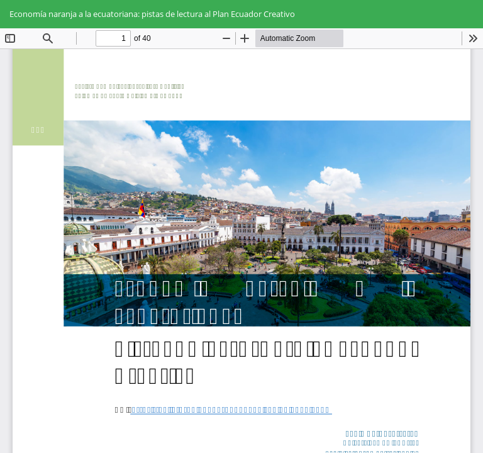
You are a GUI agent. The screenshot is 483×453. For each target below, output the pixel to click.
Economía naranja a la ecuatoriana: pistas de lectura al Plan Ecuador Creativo (152, 14)
